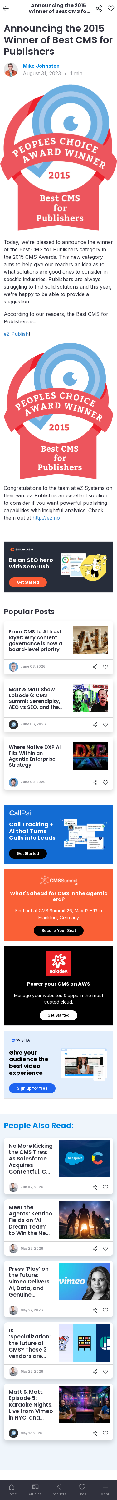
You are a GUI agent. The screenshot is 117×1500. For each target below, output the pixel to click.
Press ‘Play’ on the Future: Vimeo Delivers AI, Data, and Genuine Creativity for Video (29, 1288)
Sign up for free (32, 1088)
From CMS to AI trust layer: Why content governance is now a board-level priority (35, 640)
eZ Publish (16, 334)
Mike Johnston (41, 66)
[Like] (111, 9)
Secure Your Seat (58, 930)
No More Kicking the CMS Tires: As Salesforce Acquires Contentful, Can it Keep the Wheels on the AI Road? (31, 1168)
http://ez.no (46, 518)
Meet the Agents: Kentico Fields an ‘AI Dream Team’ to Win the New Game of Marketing (30, 1227)
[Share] (99, 9)
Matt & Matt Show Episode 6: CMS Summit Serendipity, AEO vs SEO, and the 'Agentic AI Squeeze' (34, 701)
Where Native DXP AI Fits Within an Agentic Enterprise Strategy (35, 756)
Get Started (28, 582)
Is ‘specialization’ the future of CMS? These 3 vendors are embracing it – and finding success (30, 1353)
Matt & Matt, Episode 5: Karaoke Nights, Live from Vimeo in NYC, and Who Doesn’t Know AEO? (31, 1411)
